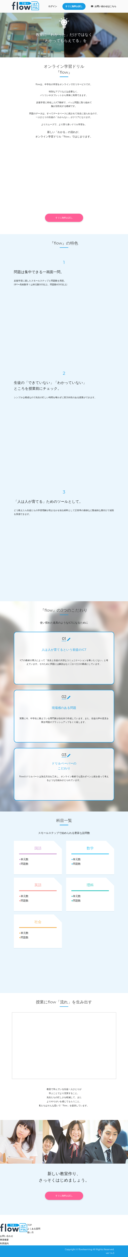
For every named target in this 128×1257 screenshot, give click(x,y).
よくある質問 (33, 1228)
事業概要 (4, 1239)
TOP (29, 1225)
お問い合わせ (6, 1236)
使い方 (30, 1232)
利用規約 (4, 1243)
